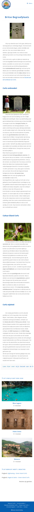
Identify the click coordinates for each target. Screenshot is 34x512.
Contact (26, 507)
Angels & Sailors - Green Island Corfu (18, 477)
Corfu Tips (19, 507)
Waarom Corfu (11, 503)
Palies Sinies (17, 432)
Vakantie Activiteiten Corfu (11, 505)
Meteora (17, 459)
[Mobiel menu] (29, 3)
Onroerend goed (10, 507)
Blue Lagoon (17, 403)
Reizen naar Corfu (23, 505)
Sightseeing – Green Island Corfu (17, 473)
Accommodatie (21, 503)
